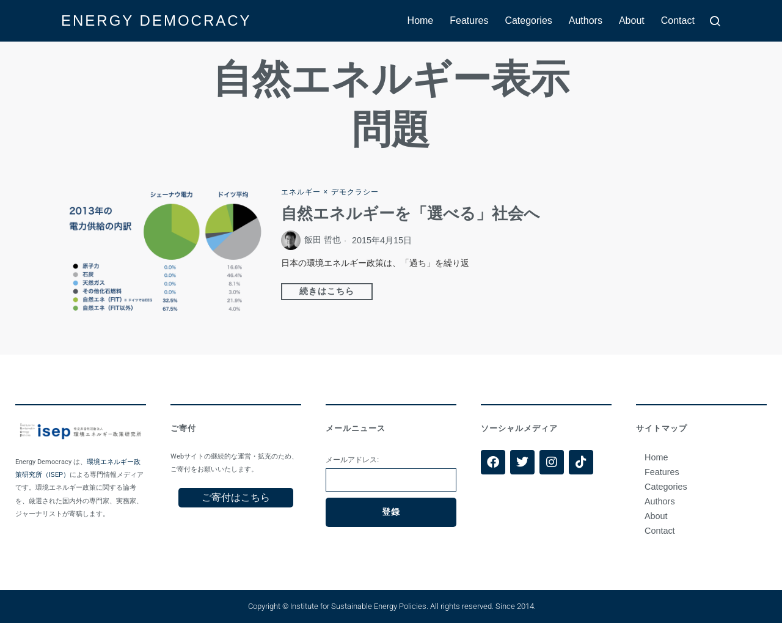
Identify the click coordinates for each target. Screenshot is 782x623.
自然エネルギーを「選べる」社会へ (410, 214)
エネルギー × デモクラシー (330, 192)
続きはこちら (326, 292)
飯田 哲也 (322, 240)
